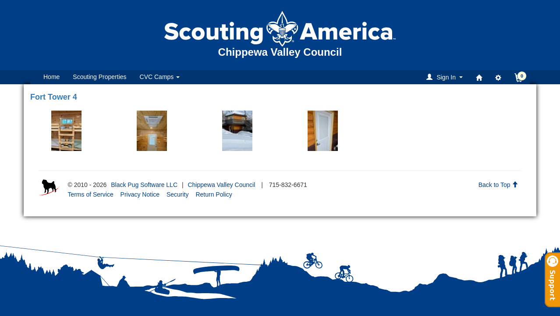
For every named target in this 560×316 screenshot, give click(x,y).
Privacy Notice (140, 194)
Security (178, 194)
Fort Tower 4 (53, 97)
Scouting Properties (99, 76)
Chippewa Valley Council (221, 184)
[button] (445, 77)
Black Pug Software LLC (144, 184)
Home (51, 76)
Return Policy (213, 194)
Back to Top (498, 184)
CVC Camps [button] (160, 76)
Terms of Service (90, 194)
